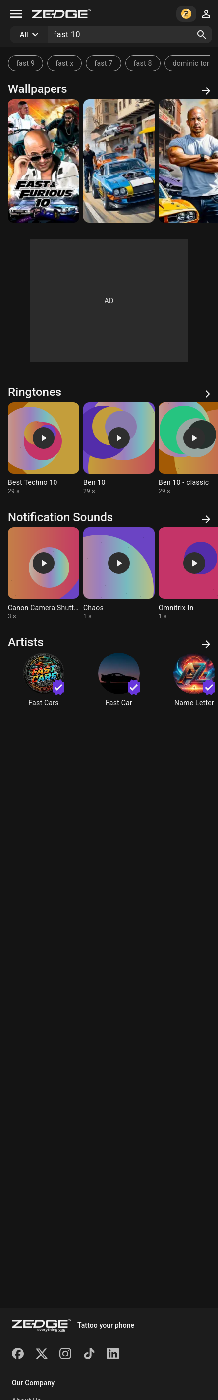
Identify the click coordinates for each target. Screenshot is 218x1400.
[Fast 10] (43, 161)
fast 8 (143, 63)
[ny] (119, 161)
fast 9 (25, 63)
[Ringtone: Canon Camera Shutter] (43, 573)
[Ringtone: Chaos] (119, 573)
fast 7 (103, 63)
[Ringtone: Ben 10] (119, 448)
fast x (64, 63)
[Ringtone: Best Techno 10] (43, 448)
